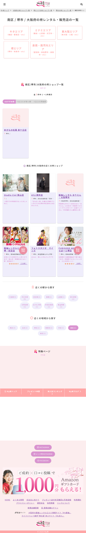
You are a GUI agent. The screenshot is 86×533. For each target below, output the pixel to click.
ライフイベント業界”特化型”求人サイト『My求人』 (43, 516)
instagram (43, 447)
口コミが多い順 (24, 101)
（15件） (23, 263)
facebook (43, 460)
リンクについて (63, 503)
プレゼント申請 (33, 392)
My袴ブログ (75, 391)
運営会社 (40, 503)
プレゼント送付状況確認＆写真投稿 (56, 500)
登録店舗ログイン (49, 508)
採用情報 (50, 503)
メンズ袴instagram (43, 454)
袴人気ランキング (55, 392)
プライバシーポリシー (25, 503)
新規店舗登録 (33, 508)
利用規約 (77, 500)
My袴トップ (11, 391)
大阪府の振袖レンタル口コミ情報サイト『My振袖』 (49, 512)
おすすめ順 (9, 101)
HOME (7, 500)
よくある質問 (18, 500)
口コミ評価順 (40, 101)
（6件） (78, 263)
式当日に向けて (33, 500)
